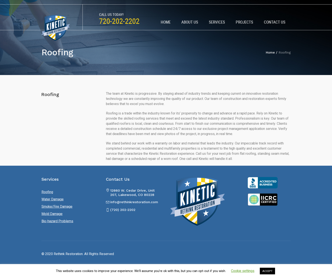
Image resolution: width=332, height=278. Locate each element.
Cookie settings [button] (242, 270)
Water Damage (52, 199)
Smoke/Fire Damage (56, 206)
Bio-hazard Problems (57, 221)
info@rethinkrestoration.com (134, 202)
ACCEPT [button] (267, 271)
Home (270, 52)
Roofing (47, 192)
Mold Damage (52, 213)
